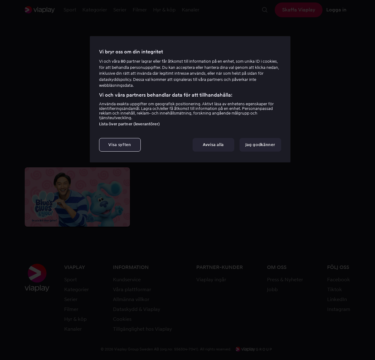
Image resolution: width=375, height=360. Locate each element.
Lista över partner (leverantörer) (129, 124)
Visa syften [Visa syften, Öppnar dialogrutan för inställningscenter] (119, 144)
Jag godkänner (260, 144)
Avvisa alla (213, 144)
